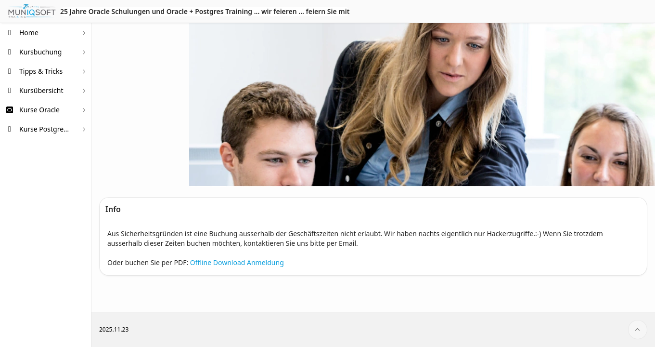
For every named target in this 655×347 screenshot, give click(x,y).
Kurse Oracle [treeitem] (39, 109)
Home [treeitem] (29, 32)
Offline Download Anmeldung (237, 262)
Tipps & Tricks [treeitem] (41, 71)
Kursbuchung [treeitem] (40, 51)
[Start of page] (637, 329)
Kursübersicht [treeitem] (41, 90)
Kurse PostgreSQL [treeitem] (45, 128)
